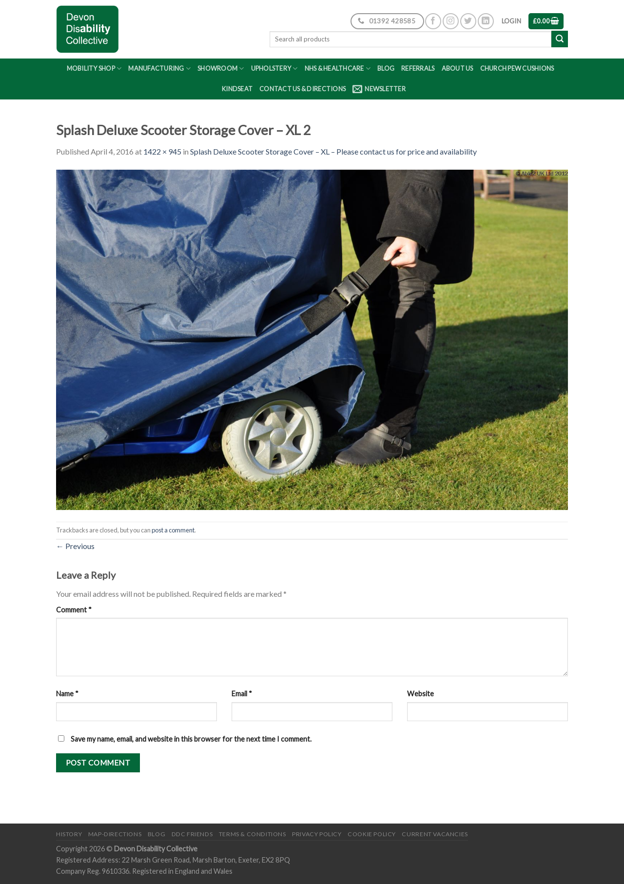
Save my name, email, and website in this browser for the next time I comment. (191, 739)
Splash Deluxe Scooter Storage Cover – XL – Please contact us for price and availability (333, 151)
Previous (75, 545)
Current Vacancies (435, 834)
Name (67, 693)
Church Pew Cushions (517, 68)
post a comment (173, 530)
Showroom (220, 68)
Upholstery (274, 68)
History (69, 834)
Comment (74, 610)
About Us (457, 68)
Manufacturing (159, 68)
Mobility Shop (94, 68)
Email (242, 693)
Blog (385, 68)
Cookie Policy (372, 834)
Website (420, 693)
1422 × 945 (162, 151)
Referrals (417, 68)
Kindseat (237, 89)
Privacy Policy (317, 834)
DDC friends (192, 834)
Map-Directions (115, 834)
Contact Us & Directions (302, 89)
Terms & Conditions (252, 834)
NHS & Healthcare (338, 68)
